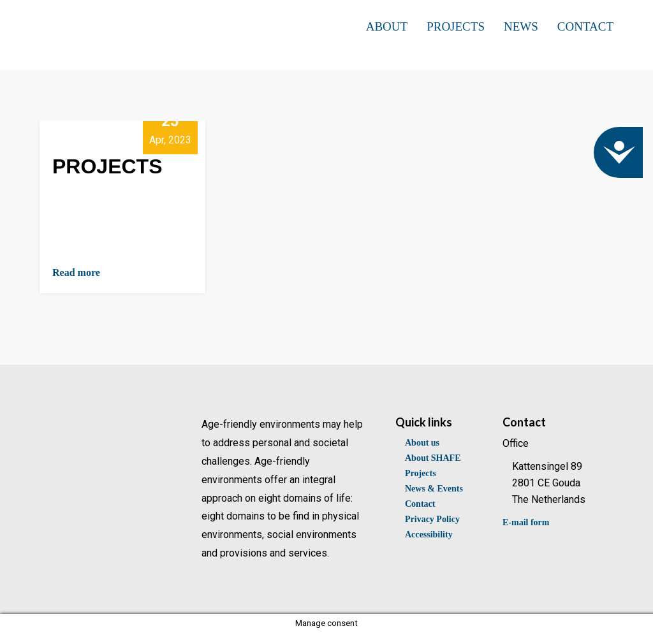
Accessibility (429, 534)
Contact (420, 504)
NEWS (521, 26)
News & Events (434, 488)
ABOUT (386, 26)
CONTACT (585, 26)
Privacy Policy (432, 519)
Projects (420, 473)
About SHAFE (433, 458)
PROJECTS (456, 26)
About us (422, 442)
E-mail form (526, 522)
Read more (76, 272)
